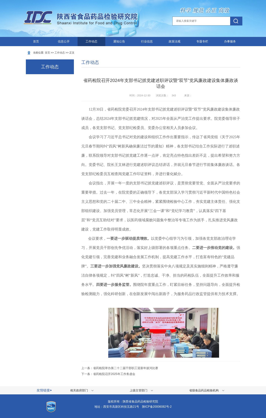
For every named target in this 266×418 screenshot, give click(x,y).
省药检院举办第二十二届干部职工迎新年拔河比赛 (125, 368)
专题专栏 (202, 41)
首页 (36, 41)
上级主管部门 (138, 390)
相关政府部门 (79, 390)
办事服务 (230, 41)
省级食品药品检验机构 (204, 390)
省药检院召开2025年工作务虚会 (114, 374)
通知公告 (119, 41)
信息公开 (64, 41)
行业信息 (147, 41)
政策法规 (174, 41)
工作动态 (91, 41)
